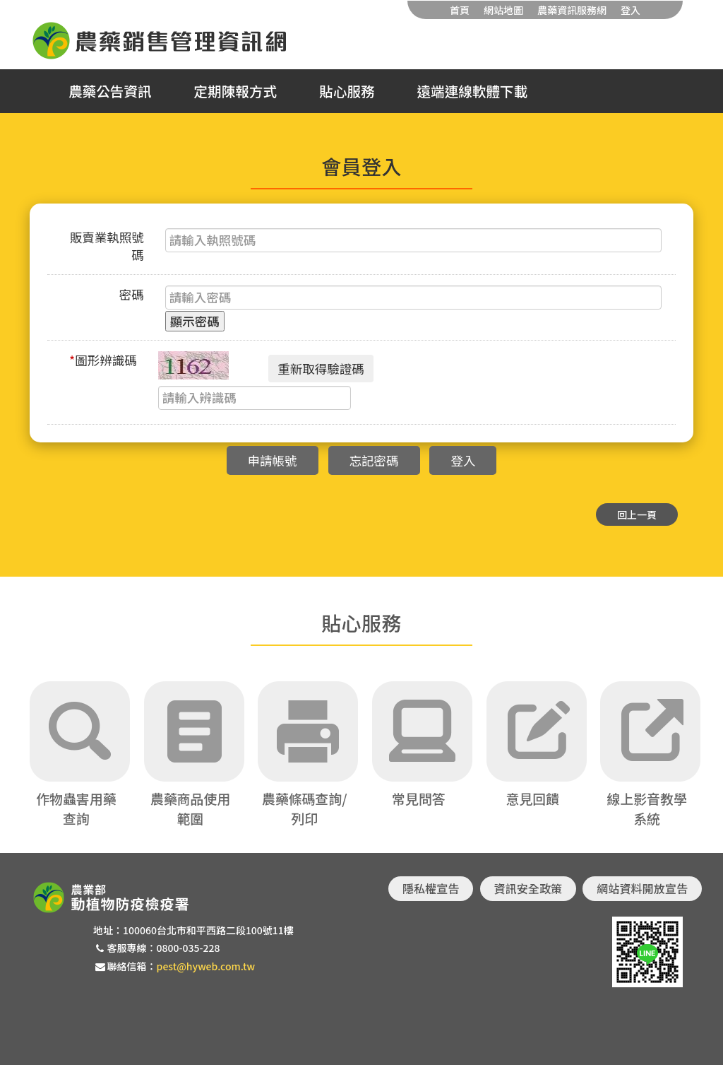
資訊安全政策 (528, 888)
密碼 (131, 294)
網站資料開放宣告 (642, 888)
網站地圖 (503, 10)
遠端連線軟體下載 (472, 91)
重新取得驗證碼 (320, 368)
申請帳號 (272, 460)
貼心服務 (346, 91)
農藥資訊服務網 (572, 10)
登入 (630, 10)
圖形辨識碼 (103, 360)
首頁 (460, 10)
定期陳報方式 (235, 91)
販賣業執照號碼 (107, 246)
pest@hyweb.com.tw (206, 966)
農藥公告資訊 (110, 91)
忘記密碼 (374, 460)
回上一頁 (637, 514)
